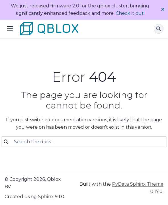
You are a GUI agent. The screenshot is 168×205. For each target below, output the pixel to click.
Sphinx (46, 196)
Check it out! (130, 13)
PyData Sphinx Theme (137, 184)
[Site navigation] (10, 29)
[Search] (158, 29)
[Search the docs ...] (87, 142)
